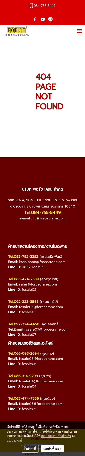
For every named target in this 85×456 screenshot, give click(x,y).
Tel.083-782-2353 (23, 256)
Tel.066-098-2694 (23, 353)
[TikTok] (55, 229)
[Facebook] (29, 229)
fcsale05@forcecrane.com (41, 403)
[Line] (47, 229)
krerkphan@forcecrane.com (42, 262)
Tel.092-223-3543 (23, 301)
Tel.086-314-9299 (23, 376)
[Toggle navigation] (79, 31)
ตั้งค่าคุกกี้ (30, 449)
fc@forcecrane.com (49, 218)
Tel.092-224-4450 (23, 324)
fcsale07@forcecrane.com (46, 329)
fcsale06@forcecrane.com (41, 358)
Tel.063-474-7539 (23, 279)
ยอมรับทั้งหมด (52, 449)
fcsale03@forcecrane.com (41, 307)
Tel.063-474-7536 (23, 398)
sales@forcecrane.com (38, 284)
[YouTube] (38, 229)
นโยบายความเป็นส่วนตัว (56, 436)
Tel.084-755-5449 (42, 212)
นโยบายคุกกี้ (14, 440)
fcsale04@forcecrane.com (41, 381)
